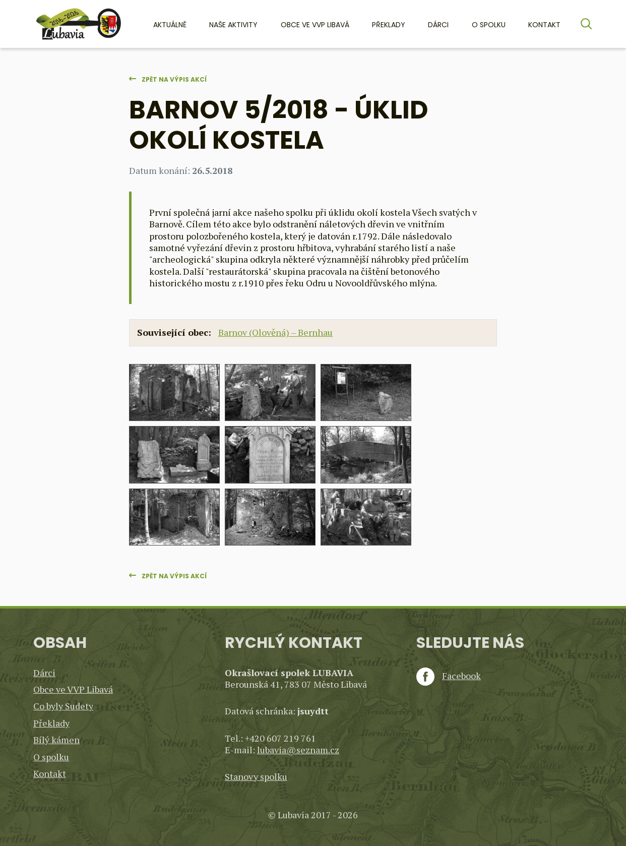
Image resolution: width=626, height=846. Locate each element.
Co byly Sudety (63, 706)
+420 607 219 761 (280, 738)
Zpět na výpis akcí (174, 79)
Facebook (448, 676)
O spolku (489, 25)
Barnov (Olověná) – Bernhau (275, 332)
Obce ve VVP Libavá (315, 25)
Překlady (388, 25)
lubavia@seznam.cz (298, 750)
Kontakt (544, 25)
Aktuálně (169, 25)
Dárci (438, 25)
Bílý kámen (56, 740)
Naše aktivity (233, 25)
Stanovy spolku (256, 776)
